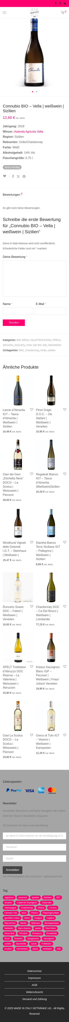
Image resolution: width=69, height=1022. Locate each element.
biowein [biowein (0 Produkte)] (8, 902)
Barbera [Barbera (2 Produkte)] (48, 897)
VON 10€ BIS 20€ (36, 345)
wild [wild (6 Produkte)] (59, 949)
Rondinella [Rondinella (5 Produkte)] (51, 933)
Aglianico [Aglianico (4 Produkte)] (9, 897)
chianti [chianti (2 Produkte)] (41, 907)
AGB (34, 984)
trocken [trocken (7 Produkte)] (8, 949)
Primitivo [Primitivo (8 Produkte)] (23, 933)
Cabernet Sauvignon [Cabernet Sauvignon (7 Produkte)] (27, 902)
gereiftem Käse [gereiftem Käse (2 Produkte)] (12, 918)
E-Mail (41, 304)
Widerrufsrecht (34, 992)
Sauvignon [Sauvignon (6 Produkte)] (49, 938)
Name (8, 304)
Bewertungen (12, 194)
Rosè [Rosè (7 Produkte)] (7, 938)
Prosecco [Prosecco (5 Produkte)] (37, 933)
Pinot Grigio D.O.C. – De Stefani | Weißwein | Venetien (44, 418)
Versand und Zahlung (34, 999)
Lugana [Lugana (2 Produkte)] (50, 918)
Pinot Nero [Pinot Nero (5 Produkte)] (50, 928)
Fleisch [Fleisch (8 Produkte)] (34, 913)
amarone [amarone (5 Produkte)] (22, 897)
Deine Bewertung (15, 256)
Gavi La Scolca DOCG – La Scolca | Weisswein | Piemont (13, 744)
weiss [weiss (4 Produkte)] (35, 949)
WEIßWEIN (54, 345)
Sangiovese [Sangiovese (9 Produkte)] (33, 938)
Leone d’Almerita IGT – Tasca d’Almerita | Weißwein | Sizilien (14, 418)
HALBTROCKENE (40, 340)
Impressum (34, 978)
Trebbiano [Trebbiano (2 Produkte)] (46, 943)
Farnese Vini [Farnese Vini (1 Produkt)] (11, 913)
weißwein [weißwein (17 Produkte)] (47, 949)
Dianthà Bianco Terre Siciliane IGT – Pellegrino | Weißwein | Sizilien (48, 551)
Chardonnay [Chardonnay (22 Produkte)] (27, 907)
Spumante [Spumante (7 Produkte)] (21, 943)
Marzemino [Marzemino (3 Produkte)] (10, 923)
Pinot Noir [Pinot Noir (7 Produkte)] (9, 933)
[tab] (34, 194)
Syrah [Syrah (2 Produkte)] (34, 943)
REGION (8, 345)
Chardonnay (32, 350)
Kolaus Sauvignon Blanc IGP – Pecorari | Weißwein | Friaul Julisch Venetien (48, 675)
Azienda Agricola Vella (28, 131)
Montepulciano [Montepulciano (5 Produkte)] (52, 923)
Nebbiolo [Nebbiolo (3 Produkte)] (9, 928)
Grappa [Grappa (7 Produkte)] (38, 918)
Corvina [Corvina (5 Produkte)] (52, 907)
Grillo (43, 350)
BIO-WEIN (23, 340)
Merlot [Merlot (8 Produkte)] (23, 923)
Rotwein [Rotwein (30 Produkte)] (18, 938)
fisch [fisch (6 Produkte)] (24, 913)
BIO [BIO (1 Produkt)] (58, 897)
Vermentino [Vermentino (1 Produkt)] (22, 949)
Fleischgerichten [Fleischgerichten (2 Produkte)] (51, 913)
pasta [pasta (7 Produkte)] (37, 928)
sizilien (52, 350)
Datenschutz (34, 971)
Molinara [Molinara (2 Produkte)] (35, 923)
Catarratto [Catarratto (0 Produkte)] (47, 902)
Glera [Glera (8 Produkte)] (27, 918)
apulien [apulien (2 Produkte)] (35, 897)
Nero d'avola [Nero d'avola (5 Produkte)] (24, 928)
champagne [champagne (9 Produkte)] (10, 907)
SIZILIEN (19, 345)
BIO (21, 350)
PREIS (56, 340)
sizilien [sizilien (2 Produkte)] (8, 943)
